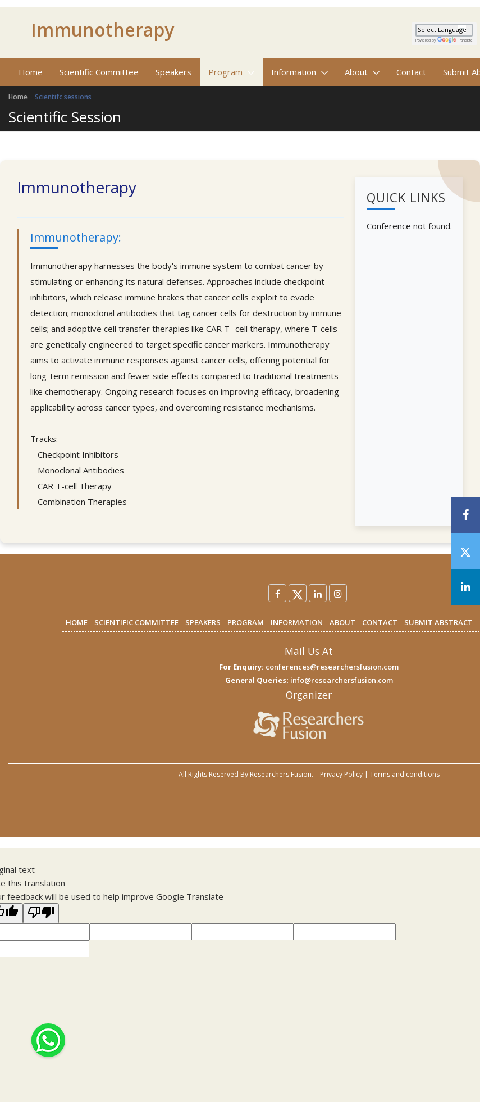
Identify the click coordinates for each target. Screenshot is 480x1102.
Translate (455, 40)
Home (31, 72)
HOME (77, 622)
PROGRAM (245, 622)
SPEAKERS (203, 622)
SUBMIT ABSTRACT (438, 622)
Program (231, 72)
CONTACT (379, 622)
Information (299, 72)
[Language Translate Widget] (444, 30)
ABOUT (342, 622)
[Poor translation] (41, 913)
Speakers (173, 72)
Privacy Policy (341, 774)
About (362, 72)
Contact (411, 72)
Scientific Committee (99, 72)
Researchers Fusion (281, 774)
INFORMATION (297, 622)
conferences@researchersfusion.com (332, 667)
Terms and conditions (405, 774)
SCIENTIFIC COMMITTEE (136, 622)
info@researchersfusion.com (341, 680)
